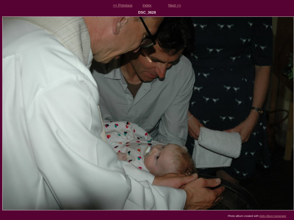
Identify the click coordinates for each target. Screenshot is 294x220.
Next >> (174, 5)
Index (146, 5)
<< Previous (122, 5)
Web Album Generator (272, 215)
